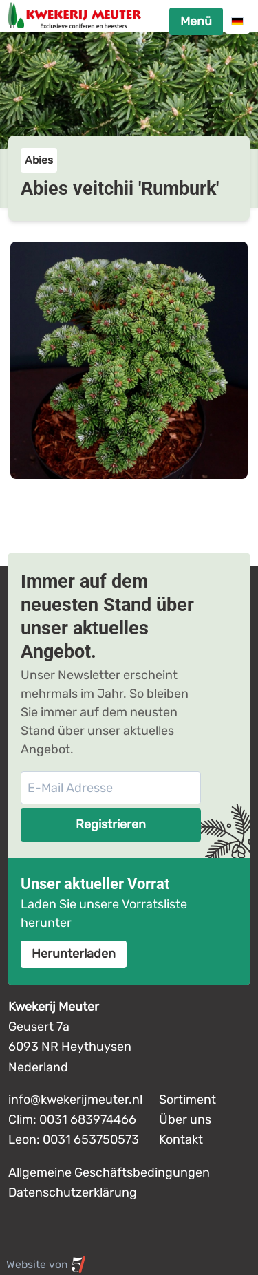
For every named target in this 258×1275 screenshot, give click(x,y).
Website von (46, 1264)
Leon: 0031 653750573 (73, 1139)
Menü (196, 21)
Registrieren (111, 824)
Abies (39, 160)
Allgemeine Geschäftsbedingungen (109, 1172)
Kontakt (181, 1139)
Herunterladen (74, 953)
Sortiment (187, 1099)
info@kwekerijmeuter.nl (75, 1099)
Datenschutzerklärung (72, 1192)
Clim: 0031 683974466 (72, 1119)
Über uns (185, 1119)
